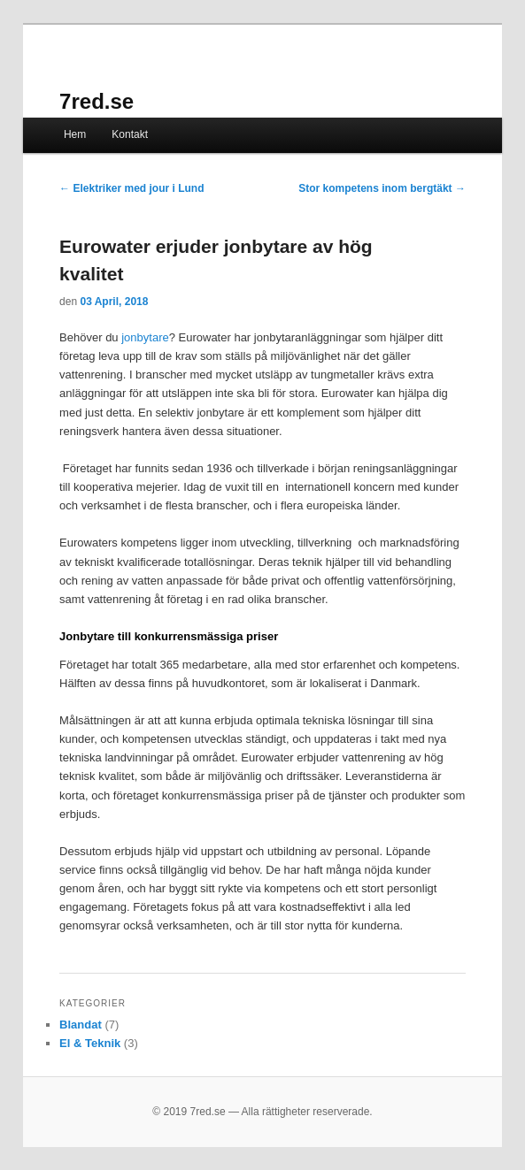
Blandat (80, 1024)
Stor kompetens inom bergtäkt (382, 188)
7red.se (96, 101)
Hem (75, 134)
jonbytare (144, 337)
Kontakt (130, 134)
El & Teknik (89, 1043)
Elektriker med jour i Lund (131, 188)
